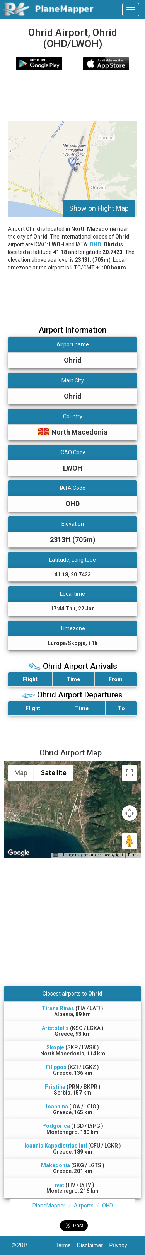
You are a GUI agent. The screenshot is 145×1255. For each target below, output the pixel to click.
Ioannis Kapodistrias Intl (55, 1145)
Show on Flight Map (99, 208)
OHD (95, 244)
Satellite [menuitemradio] (54, 773)
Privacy (121, 1245)
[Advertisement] (72, 95)
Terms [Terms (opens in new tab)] (133, 855)
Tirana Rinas (58, 1008)
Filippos (56, 1067)
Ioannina (57, 1106)
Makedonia (55, 1165)
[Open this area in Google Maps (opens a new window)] (18, 853)
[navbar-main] (130, 9)
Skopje (55, 1047)
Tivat (57, 1185)
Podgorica (56, 1126)
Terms (66, 1245)
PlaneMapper (48, 1205)
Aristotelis (55, 1028)
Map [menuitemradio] (20, 773)
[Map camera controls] (129, 813)
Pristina (55, 1087)
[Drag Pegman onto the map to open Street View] (129, 841)
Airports (84, 1205)
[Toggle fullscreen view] (129, 773)
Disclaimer (93, 1245)
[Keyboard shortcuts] (55, 855)
